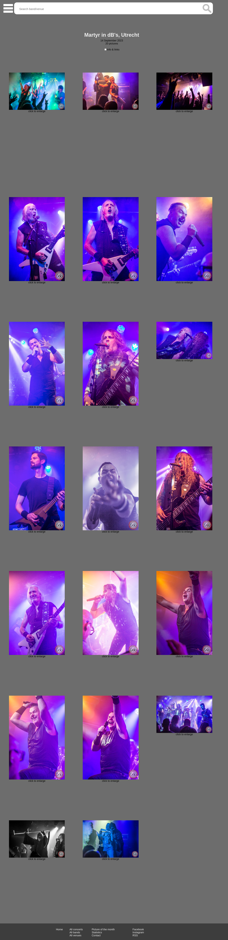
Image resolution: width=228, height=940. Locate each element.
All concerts (76, 929)
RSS (135, 935)
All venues (75, 935)
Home (59, 929)
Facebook (138, 929)
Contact (96, 935)
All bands (74, 932)
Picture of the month (103, 929)
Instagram (138, 932)
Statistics (97, 932)
